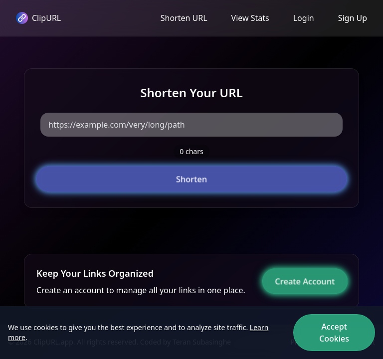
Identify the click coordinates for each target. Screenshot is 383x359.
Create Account (305, 281)
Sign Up (352, 17)
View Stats (250, 17)
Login (303, 17)
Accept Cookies (334, 332)
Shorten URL (184, 17)
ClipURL (38, 18)
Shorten (191, 179)
